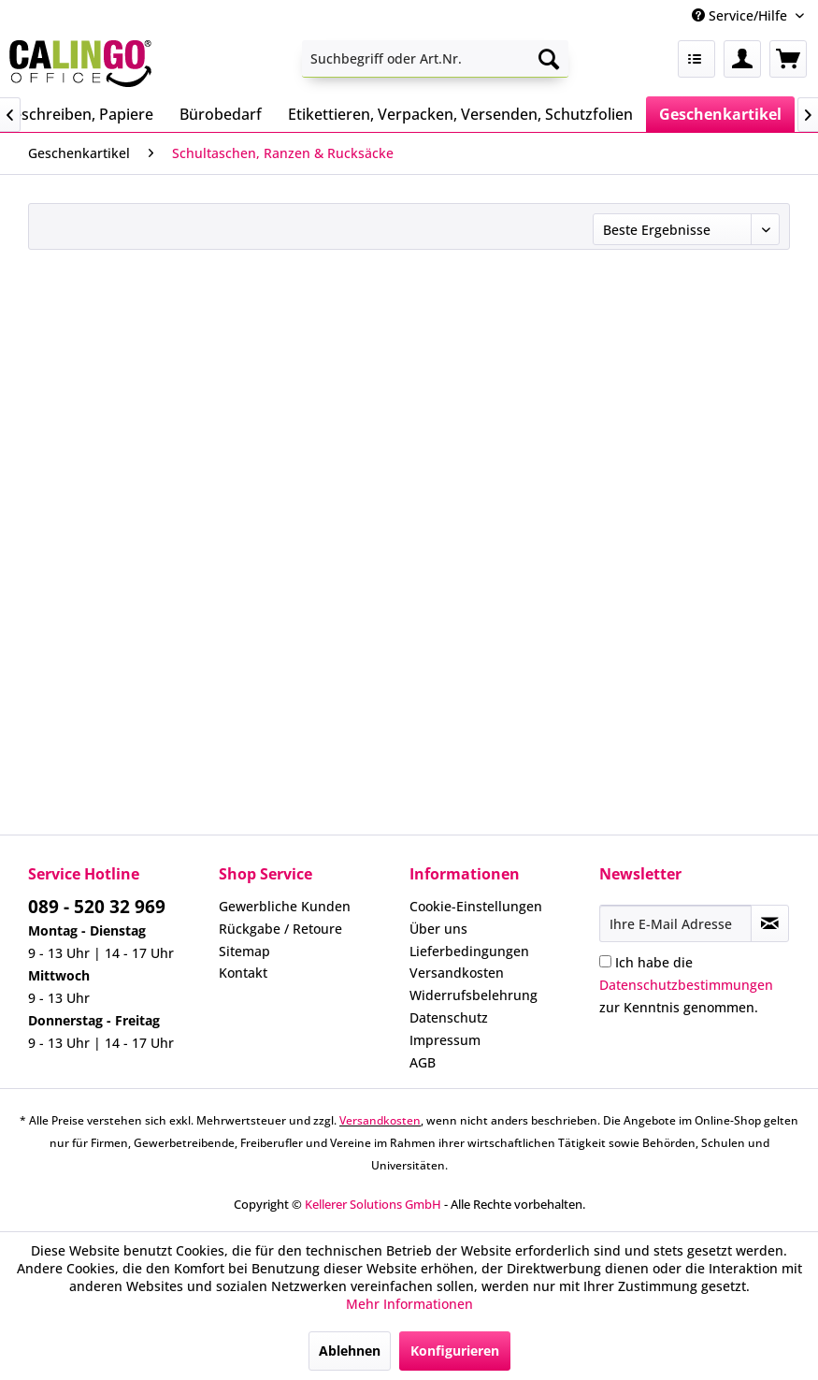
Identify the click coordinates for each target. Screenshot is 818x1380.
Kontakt (243, 972)
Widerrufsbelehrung (473, 995)
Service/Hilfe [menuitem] (741, 15)
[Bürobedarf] (220, 114)
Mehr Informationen (409, 1304)
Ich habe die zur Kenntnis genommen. (686, 984)
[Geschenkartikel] (720, 114)
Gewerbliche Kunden (285, 906)
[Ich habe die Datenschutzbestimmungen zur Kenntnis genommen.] (605, 961)
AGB (422, 1062)
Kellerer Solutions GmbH (373, 1204)
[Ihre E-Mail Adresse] (675, 923)
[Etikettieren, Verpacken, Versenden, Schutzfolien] (460, 114)
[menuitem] (434, 59)
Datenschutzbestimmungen (686, 985)
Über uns (438, 928)
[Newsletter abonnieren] (770, 923)
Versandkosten (456, 972)
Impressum (445, 1040)
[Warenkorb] (788, 59)
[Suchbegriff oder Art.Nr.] (434, 59)
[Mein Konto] (742, 59)
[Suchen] (548, 59)
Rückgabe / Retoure (280, 928)
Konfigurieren (454, 1350)
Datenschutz (448, 1017)
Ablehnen (349, 1350)
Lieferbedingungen (469, 951)
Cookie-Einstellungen (475, 906)
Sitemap (244, 951)
